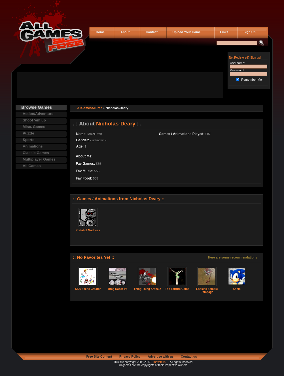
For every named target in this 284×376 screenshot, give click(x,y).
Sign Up (248, 32)
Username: (237, 63)
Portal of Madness (88, 230)
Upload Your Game (186, 32)
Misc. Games (34, 127)
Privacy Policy (130, 356)
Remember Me (251, 79)
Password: (237, 70)
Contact (151, 32)
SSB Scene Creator (88, 288)
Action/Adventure (38, 114)
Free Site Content (99, 356)
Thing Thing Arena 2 (147, 288)
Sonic (236, 288)
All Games (32, 166)
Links (223, 32)
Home (100, 32)
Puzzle (28, 133)
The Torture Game (177, 288)
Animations (33, 146)
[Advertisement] (120, 85)
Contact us (189, 356)
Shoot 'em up (34, 120)
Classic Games (36, 153)
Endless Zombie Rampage (207, 290)
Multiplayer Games (39, 159)
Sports (28, 140)
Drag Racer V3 (117, 288)
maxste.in (159, 362)
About (124, 32)
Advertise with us (160, 356)
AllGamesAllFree (89, 108)
